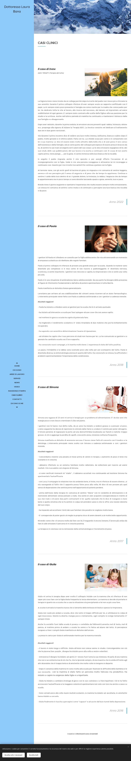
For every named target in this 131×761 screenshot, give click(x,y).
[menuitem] (17, 366)
